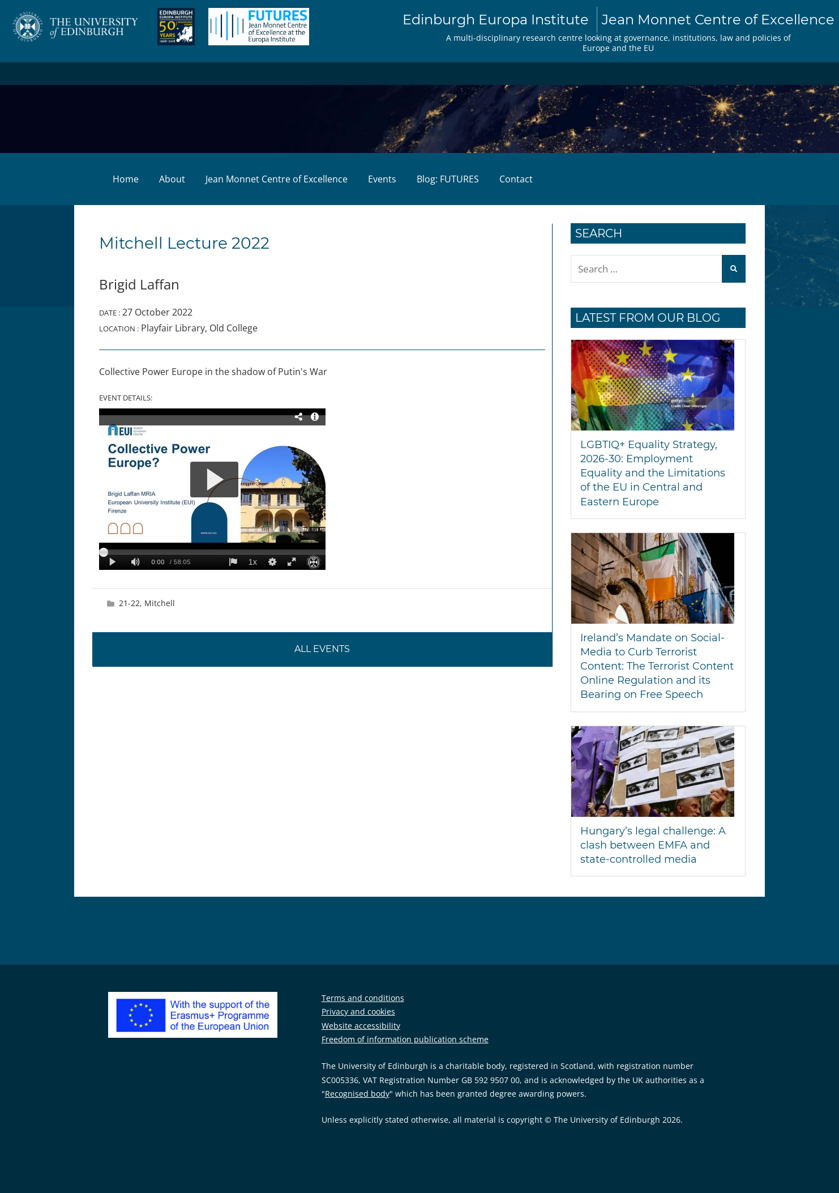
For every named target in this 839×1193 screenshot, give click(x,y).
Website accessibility (361, 1025)
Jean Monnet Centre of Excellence (277, 179)
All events (322, 649)
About (172, 179)
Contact (516, 179)
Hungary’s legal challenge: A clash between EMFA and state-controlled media (653, 845)
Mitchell (159, 603)
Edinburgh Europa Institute (618, 19)
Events (382, 179)
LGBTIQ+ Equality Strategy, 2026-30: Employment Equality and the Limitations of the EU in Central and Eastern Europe (652, 473)
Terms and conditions (363, 997)
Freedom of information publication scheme (405, 1039)
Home (126, 179)
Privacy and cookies (358, 1011)
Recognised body (357, 1093)
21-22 (129, 603)
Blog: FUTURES (448, 179)
